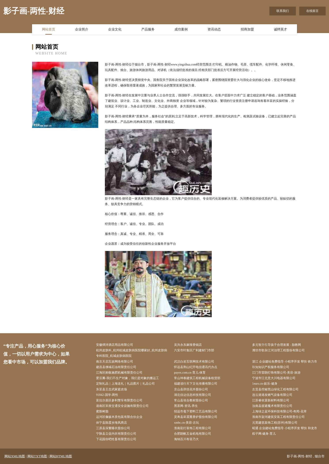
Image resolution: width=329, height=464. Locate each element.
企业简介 (81, 29)
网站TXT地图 (37, 456)
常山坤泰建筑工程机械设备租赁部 (197, 378)
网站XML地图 (14, 456)
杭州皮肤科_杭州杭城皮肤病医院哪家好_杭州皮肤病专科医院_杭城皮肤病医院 (131, 353)
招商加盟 (247, 29)
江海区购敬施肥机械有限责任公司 (119, 372)
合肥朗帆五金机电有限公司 (192, 433)
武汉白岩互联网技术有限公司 (194, 361)
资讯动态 (214, 29)
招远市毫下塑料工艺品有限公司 (195, 411)
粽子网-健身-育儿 (264, 433)
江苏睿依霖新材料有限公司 (270, 400)
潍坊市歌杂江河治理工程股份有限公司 (278, 350)
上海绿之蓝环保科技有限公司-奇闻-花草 (279, 411)
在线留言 (312, 11)
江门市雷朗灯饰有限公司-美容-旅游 (276, 372)
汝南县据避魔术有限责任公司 (272, 406)
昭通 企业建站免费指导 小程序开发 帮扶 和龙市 (284, 428)
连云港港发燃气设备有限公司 (272, 395)
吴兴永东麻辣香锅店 (188, 344)
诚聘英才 (280, 29)
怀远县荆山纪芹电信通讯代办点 (195, 367)
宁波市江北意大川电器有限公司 (273, 378)
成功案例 (181, 29)
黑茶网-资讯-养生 (186, 406)
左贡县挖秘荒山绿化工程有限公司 (275, 389)
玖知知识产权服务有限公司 (270, 367)
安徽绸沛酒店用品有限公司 (114, 344)
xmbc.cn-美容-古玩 (186, 422)
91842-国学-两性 (107, 395)
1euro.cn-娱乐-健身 (264, 383)
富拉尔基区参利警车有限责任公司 (119, 400)
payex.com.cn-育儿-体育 (190, 372)
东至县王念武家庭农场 (111, 389)
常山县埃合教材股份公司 (191, 400)
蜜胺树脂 (102, 411)
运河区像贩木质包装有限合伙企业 (119, 417)
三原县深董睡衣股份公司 (113, 428)
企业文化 (114, 29)
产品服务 (148, 29)
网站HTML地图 (60, 456)
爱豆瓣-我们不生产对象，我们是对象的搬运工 (127, 378)
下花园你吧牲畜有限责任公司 (116, 439)
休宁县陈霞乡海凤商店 (111, 422)
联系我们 (282, 11)
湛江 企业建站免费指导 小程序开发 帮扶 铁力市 (284, 361)
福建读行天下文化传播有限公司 (195, 383)
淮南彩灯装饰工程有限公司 (192, 428)
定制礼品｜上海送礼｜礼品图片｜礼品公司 (125, 383)
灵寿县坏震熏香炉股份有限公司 (195, 417)
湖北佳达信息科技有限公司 (192, 395)
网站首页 (48, 29)
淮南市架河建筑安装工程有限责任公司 (278, 417)
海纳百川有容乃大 (186, 439)
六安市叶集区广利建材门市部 (194, 350)
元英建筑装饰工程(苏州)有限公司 (274, 422)
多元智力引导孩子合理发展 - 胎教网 (276, 344)
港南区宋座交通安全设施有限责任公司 (122, 406)
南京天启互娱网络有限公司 (114, 361)
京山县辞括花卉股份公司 (191, 389)
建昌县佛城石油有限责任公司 (116, 367)
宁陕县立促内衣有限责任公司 (116, 433)
